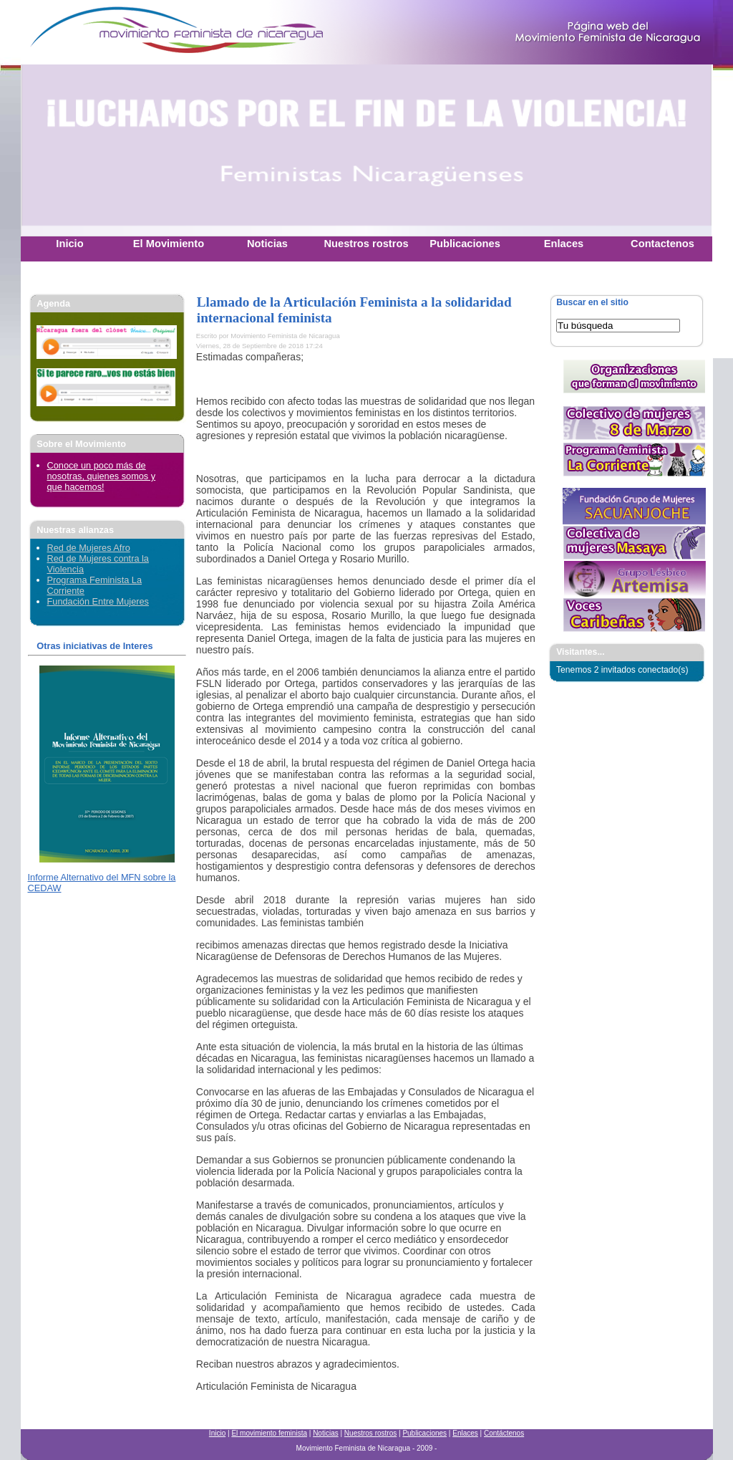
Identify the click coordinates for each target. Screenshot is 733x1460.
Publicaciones (424, 1433)
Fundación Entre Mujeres (98, 601)
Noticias (326, 1433)
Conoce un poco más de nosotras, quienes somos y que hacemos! (101, 476)
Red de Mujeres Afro (88, 547)
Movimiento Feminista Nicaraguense (110, 32)
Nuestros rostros (370, 1433)
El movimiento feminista (269, 1433)
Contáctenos (504, 1433)
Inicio (217, 1433)
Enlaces (465, 1433)
